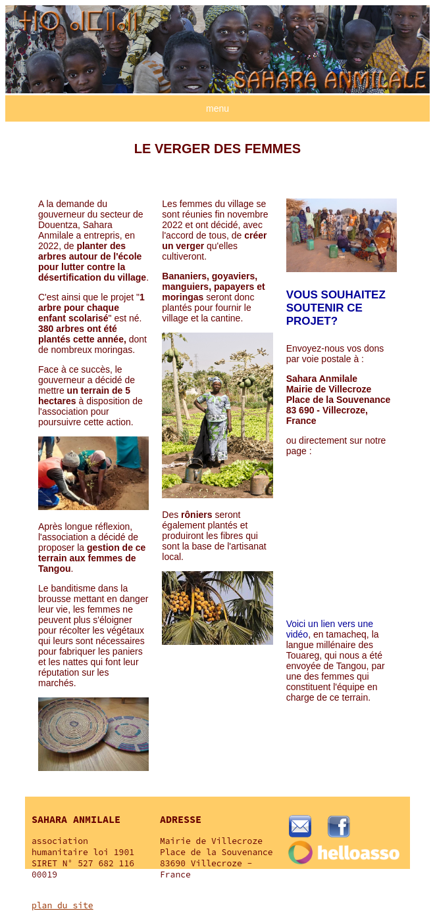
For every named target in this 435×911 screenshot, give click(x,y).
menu (217, 108)
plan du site (62, 905)
